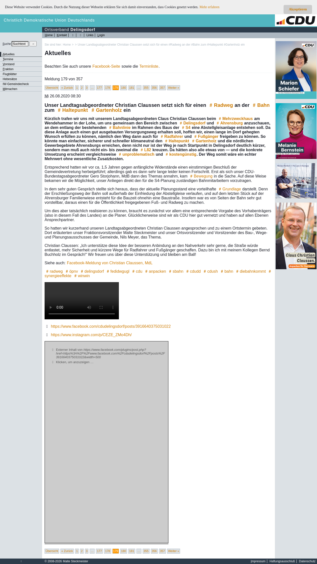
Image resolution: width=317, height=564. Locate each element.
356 (154, 87)
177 (99, 87)
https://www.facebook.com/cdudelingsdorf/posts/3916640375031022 (111, 326)
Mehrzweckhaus (235, 119)
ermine (8, 59)
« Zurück (67, 87)
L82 (145, 150)
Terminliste (148, 66)
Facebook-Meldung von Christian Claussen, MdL (110, 263)
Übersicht (52, 87)
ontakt (62, 35)
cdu (136, 271)
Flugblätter (10, 74)
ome (49, 35)
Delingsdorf (191, 123)
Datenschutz (307, 561)
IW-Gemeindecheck (16, 84)
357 (162, 87)
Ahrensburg (229, 123)
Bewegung (200, 176)
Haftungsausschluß (282, 561)
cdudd (193, 271)
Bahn (260, 105)
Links (89, 35)
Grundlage (229, 189)
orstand (8, 64)
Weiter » (173, 87)
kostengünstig (180, 154)
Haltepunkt (72, 110)
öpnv (71, 271)
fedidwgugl (118, 271)
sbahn (176, 271)
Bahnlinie (119, 127)
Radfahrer (171, 136)
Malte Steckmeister (75, 561)
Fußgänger (205, 136)
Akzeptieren (298, 9)
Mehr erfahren (209, 7)
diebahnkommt (250, 271)
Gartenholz (106, 110)
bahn (226, 271)
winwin (81, 276)
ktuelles (8, 54)
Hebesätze (10, 79)
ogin (101, 35)
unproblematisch (135, 154)
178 (107, 87)
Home (67, 44)
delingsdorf (91, 271)
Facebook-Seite (106, 66)
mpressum (258, 561)
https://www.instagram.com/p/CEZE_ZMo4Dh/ (91, 335)
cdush (210, 271)
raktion (8, 69)
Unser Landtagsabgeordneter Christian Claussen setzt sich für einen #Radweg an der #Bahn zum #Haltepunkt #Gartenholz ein (161, 44)
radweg (54, 271)
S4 (185, 127)
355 (146, 87)
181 (131, 87)
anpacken (155, 271)
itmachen (10, 89)
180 (123, 87)
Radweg (220, 105)
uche (6, 44)
